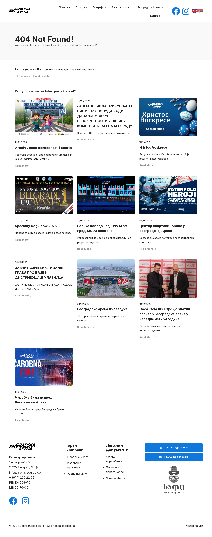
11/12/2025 (20, 391)
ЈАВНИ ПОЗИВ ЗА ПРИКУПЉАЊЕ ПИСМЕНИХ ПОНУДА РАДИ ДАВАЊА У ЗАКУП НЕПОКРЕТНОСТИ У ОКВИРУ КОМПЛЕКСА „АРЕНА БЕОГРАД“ (105, 116)
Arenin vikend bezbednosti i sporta (43, 148)
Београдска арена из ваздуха (102, 309)
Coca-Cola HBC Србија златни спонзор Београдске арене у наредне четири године (164, 314)
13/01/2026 (83, 220)
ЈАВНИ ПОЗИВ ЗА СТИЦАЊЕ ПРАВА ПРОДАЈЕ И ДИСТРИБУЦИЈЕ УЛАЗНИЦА (39, 273)
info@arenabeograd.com (26, 472)
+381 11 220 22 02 (22, 477)
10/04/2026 (145, 142)
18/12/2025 (145, 303)
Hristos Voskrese (153, 147)
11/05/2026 (21, 142)
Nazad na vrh (194, 525)
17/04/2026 (83, 100)
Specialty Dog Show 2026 (36, 226)
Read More (23, 165)
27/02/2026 (21, 220)
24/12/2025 (83, 303)
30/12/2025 (21, 262)
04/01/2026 (145, 220)
